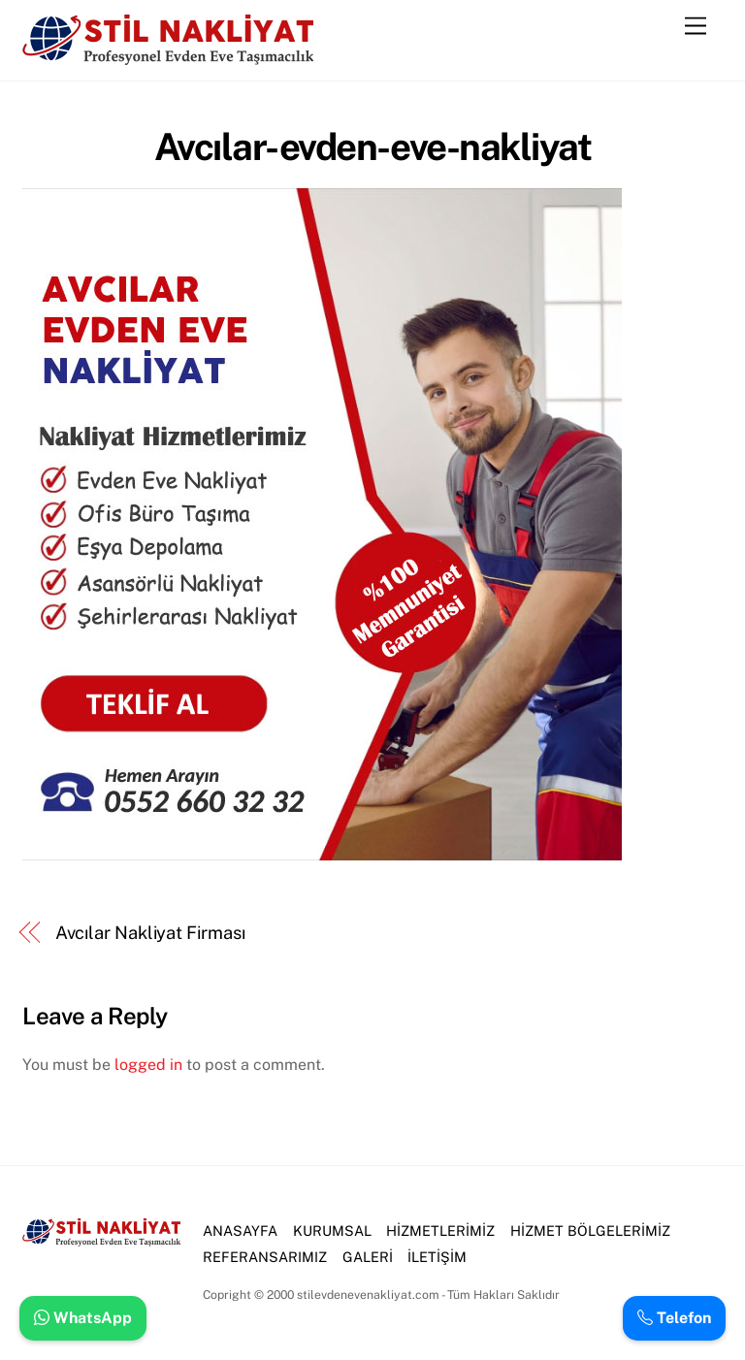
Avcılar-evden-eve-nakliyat (372, 147)
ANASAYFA (240, 1230)
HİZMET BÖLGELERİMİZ (590, 1230)
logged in (148, 1064)
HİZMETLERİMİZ (440, 1230)
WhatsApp (83, 1318)
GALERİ (367, 1256)
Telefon (674, 1318)
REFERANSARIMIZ (265, 1256)
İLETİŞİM (437, 1256)
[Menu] (695, 27)
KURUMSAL (332, 1230)
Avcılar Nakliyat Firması (150, 933)
